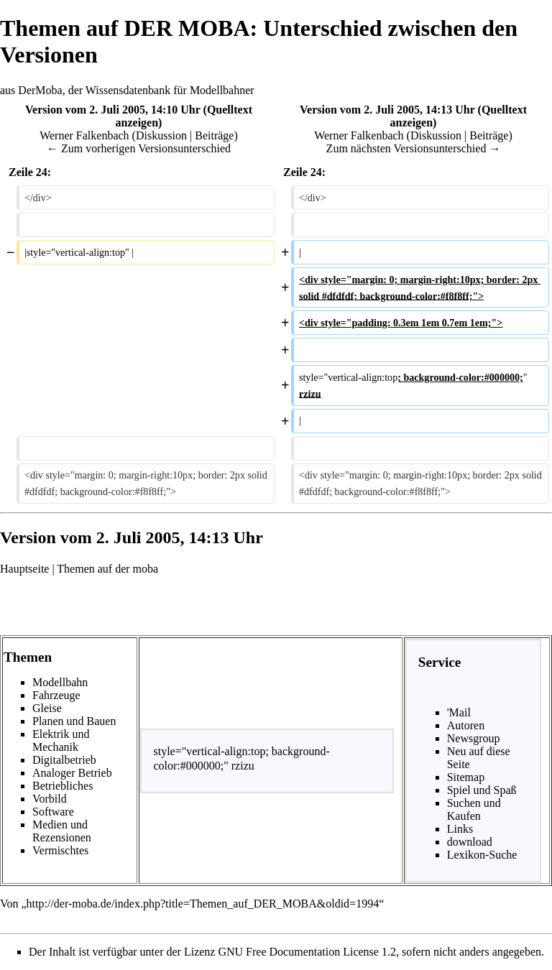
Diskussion (161, 135)
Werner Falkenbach (84, 135)
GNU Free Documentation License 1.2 (306, 952)
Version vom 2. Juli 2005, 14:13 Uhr (387, 109)
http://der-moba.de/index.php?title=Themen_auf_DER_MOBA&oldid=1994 (203, 903)
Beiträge (214, 135)
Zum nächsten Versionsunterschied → (413, 148)
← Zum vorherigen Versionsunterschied (139, 148)
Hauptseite (24, 569)
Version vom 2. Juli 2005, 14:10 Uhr (113, 109)
